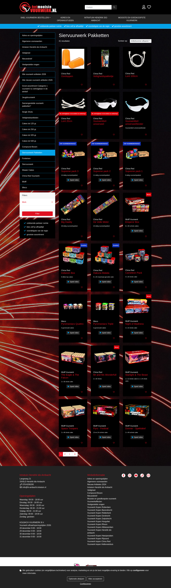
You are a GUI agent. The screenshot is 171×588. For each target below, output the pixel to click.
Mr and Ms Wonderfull (104, 374)
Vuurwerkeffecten (94, 502)
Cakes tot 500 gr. (29, 141)
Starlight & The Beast (136, 374)
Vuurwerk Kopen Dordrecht (98, 516)
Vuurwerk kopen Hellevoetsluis (100, 544)
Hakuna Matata (101, 273)
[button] (37, 202)
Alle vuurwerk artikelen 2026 (34, 74)
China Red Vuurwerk (31, 176)
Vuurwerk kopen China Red (98, 541)
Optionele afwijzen (76, 579)
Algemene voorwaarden (32, 41)
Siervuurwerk (27, 164)
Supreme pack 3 (69, 171)
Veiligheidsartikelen (30, 118)
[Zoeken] (98, 7)
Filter (37, 214)
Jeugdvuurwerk (28, 97)
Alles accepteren (95, 579)
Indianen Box (68, 273)
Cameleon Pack (133, 273)
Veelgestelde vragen (30, 65)
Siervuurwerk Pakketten (32, 153)
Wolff (24, 182)
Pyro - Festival (100, 428)
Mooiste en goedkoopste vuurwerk (131, 19)
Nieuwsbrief (27, 59)
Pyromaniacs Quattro (72, 324)
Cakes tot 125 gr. (29, 124)
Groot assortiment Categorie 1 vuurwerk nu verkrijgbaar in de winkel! (35, 89)
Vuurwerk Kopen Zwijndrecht (99, 519)
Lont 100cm (131, 76)
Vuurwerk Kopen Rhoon (97, 524)
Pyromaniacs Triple (103, 324)
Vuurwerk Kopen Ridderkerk (99, 513)
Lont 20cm (66, 121)
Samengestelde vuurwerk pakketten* (33, 104)
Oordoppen (67, 76)
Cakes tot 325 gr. (29, 135)
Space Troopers (69, 428)
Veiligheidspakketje (103, 76)
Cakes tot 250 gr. (29, 129)
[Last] (75, 454)
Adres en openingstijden (65, 19)
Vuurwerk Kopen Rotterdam (99, 507)
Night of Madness (134, 324)
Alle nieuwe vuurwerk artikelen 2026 (37, 80)
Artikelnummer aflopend (140, 41)
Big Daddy (66, 222)
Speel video (73, 180)
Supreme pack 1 (134, 171)
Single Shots (27, 112)
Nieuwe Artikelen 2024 (96, 484)
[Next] (69, 454)
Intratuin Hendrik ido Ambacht (95, 19)
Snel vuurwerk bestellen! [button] (35, 18)
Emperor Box (132, 222)
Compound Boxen (29, 147)
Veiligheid (26, 53)
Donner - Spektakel (135, 428)
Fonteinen (26, 158)
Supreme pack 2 (102, 171)
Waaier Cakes (28, 170)
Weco (24, 188)
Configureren (85, 584)
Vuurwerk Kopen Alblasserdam (100, 527)
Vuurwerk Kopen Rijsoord (98, 539)
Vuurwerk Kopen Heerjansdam (100, 536)
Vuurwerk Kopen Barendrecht (99, 510)
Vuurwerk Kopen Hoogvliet (98, 521)
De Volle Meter (101, 222)
